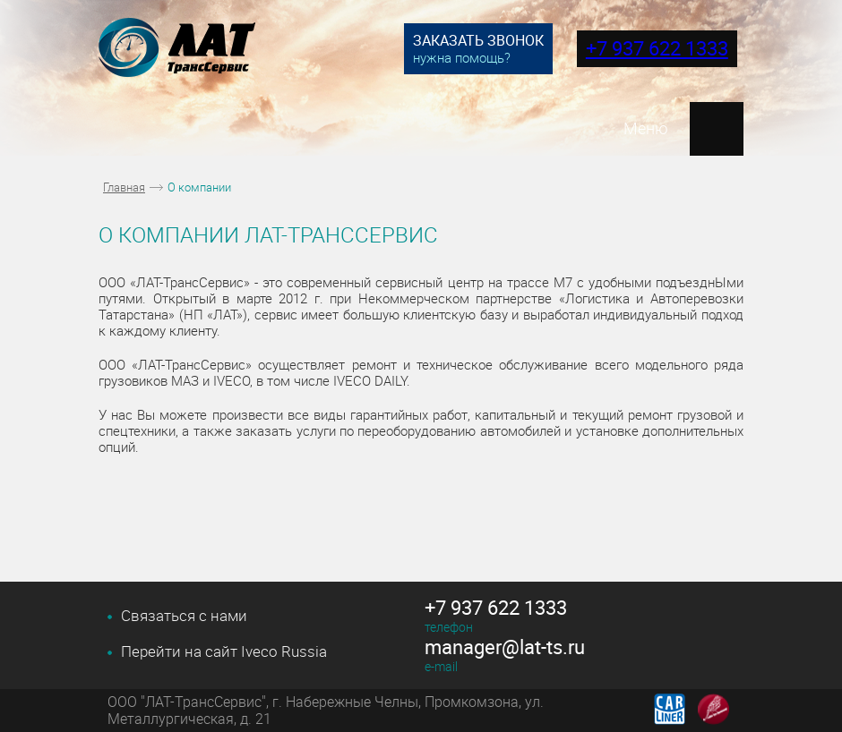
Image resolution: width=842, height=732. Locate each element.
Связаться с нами (184, 616)
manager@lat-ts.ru (505, 647)
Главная (124, 187)
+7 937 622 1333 (657, 48)
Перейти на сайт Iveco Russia (224, 651)
